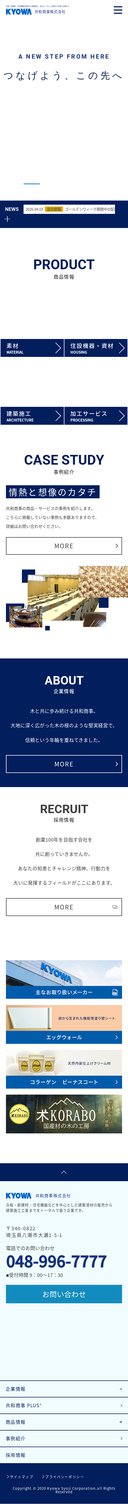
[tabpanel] (64, 100)
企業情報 (16, 1393)
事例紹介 (16, 1445)
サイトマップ (22, 1484)
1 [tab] (32, 183)
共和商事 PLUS (25, 1410)
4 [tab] (96, 183)
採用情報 (16, 1462)
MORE (64, 542)
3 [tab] (75, 183)
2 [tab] (53, 183)
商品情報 (16, 1428)
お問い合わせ (64, 1294)
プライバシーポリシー (64, 1484)
